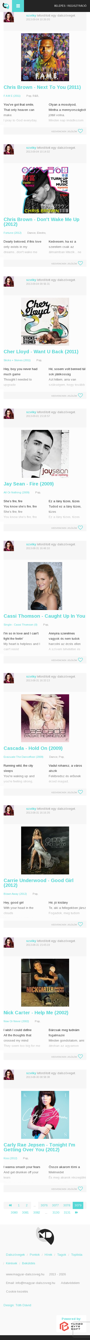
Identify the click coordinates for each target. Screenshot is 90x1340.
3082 (36, 1212)
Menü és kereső (18, 6)
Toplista (76, 1254)
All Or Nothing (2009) (17, 492)
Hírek (48, 1254)
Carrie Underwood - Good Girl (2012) (38, 883)
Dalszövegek (15, 1254)
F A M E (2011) (12, 95)
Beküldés (28, 1263)
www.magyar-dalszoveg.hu (25, 1274)
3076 (44, 1205)
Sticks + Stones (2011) (17, 360)
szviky (31, 15)
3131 (67, 1212)
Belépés (59, 6)
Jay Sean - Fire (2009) (29, 483)
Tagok (61, 1254)
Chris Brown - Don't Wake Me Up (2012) (41, 222)
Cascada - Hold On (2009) (33, 748)
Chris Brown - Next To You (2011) (42, 87)
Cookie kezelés (17, 1291)
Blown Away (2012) (15, 893)
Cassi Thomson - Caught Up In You (44, 616)
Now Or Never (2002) (16, 1021)
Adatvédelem (70, 1283)
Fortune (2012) (13, 232)
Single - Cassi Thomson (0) (20, 624)
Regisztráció (76, 6)
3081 (25, 1212)
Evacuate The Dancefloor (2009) (23, 756)
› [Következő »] (78, 1212)
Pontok (35, 1254)
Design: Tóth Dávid (17, 1305)
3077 (55, 1205)
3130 (56, 1212)
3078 (66, 1205)
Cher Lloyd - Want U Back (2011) (41, 351)
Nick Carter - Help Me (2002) (36, 1012)
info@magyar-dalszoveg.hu (35, 1283)
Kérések (11, 1263)
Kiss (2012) (10, 1158)
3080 (14, 1212)
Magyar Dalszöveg (6, 6)
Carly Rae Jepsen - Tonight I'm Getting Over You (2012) (39, 1147)
